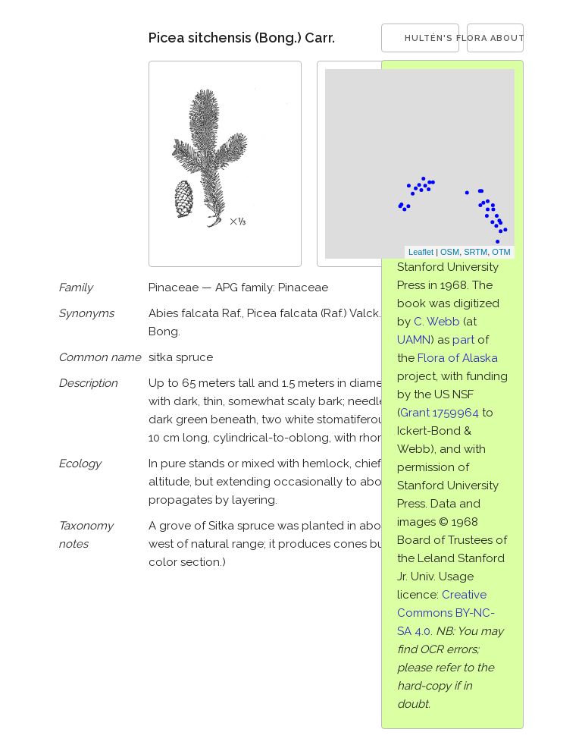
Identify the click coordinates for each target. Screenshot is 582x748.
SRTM (475, 251)
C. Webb (437, 321)
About (507, 38)
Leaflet (420, 251)
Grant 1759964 (439, 413)
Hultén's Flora (432, 38)
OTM (501, 251)
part (463, 340)
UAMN (413, 340)
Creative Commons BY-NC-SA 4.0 (446, 613)
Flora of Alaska (458, 358)
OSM (449, 251)
